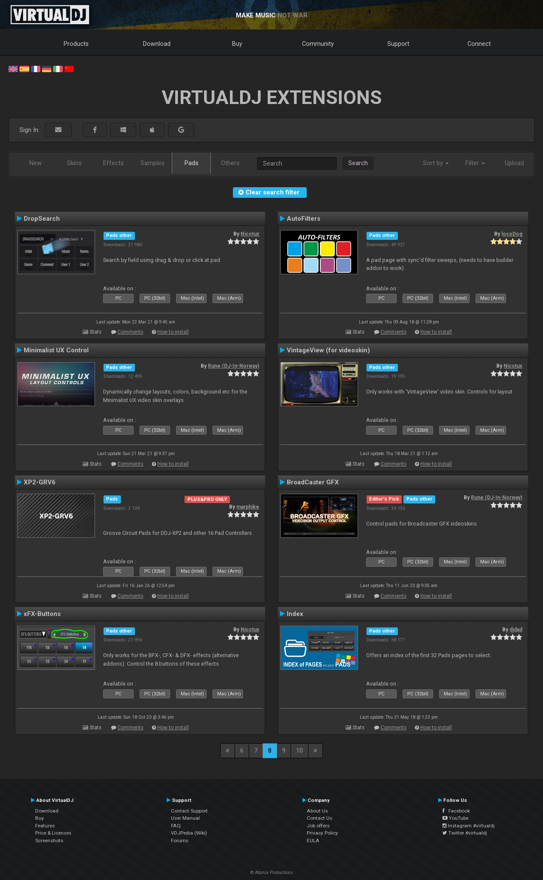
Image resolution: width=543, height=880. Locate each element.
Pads (192, 163)
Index (295, 614)
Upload (514, 163)
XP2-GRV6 (40, 482)
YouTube (455, 818)
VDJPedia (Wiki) (189, 833)
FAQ (176, 826)
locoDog (511, 234)
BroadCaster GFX (313, 482)
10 (299, 750)
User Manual (185, 818)
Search (358, 163)
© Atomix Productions (271, 872)
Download (157, 43)
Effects (113, 163)
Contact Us (319, 818)
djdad (515, 630)
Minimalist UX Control (56, 350)
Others (230, 163)
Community (318, 43)
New (35, 163)
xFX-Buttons (42, 614)
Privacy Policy (322, 833)
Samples (152, 163)
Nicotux (250, 234)
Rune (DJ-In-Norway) (233, 366)
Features (45, 826)
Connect (479, 43)
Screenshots (49, 840)
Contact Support (189, 811)
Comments (130, 332)
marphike (247, 507)
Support (398, 43)
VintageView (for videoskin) (328, 350)
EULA (313, 840)
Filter (475, 163)
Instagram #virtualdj (468, 826)
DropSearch (42, 218)
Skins (74, 163)
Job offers (318, 826)
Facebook (456, 811)
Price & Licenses (53, 833)
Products (76, 43)
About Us (317, 811)
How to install (173, 332)
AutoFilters (303, 218)
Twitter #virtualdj (464, 833)
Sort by (436, 163)
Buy (237, 43)
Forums (179, 840)
